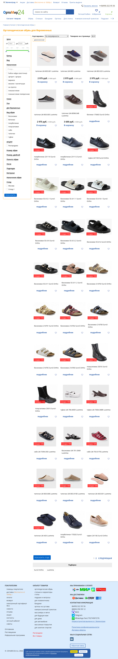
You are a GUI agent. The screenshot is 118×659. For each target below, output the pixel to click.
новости (10, 609)
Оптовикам (9, 629)
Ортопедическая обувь (25, 25)
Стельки (39, 18)
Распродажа (37, 633)
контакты (10, 618)
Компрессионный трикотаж (87, 18)
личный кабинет (13, 621)
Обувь (30, 18)
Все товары (37, 636)
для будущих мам (41, 615)
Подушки (105, 18)
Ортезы (58, 18)
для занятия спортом (43, 627)
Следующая (105, 558)
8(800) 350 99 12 (79, 609)
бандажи (38, 603)
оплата (9, 597)
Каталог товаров (14, 18)
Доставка (39, 2)
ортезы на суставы (42, 606)
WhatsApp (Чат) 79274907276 (85, 618)
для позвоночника (42, 600)
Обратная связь (77, 646)
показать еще (42, 557)
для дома (38, 618)
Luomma (50, 570)
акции (9, 615)
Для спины (68, 18)
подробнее (94, 121)
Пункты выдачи (75, 2)
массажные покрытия (43, 624)
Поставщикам (10, 632)
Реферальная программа (15, 635)
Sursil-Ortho (39, 570)
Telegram (77, 615)
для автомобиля (41, 621)
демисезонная (39, 40)
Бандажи (48, 18)
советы (9, 624)
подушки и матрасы (42, 597)
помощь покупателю (15, 589)
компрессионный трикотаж (45, 609)
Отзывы (64, 2)
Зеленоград (10, 2)
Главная (6, 25)
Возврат (56, 2)
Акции (22, 2)
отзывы (10, 612)
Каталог (13, 25)
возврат (10, 600)
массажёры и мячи (42, 612)
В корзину (42, 82)
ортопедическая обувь (44, 589)
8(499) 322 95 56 (108, 6)
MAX (75, 612)
